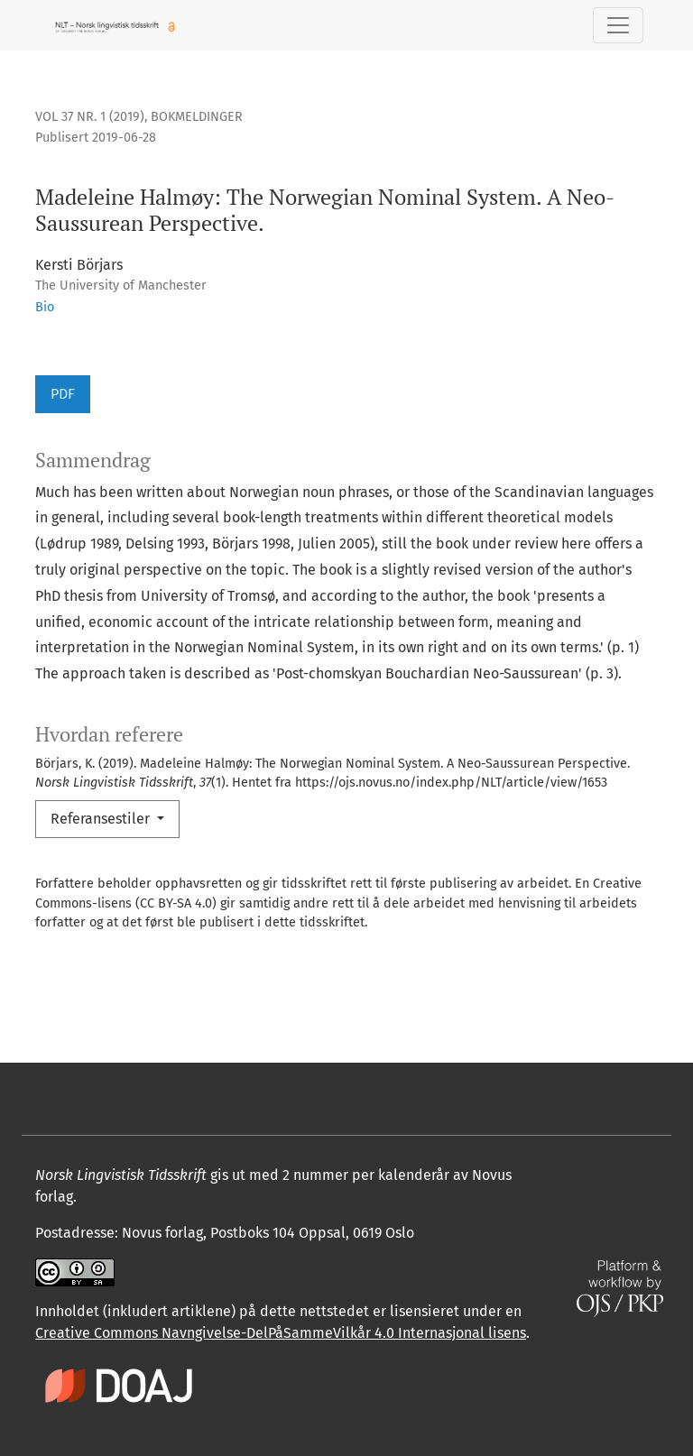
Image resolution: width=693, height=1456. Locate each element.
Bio (44, 307)
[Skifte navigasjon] (618, 25)
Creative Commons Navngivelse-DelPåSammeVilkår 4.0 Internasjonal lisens (280, 1332)
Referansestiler (102, 818)
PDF (63, 393)
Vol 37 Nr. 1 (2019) (89, 116)
